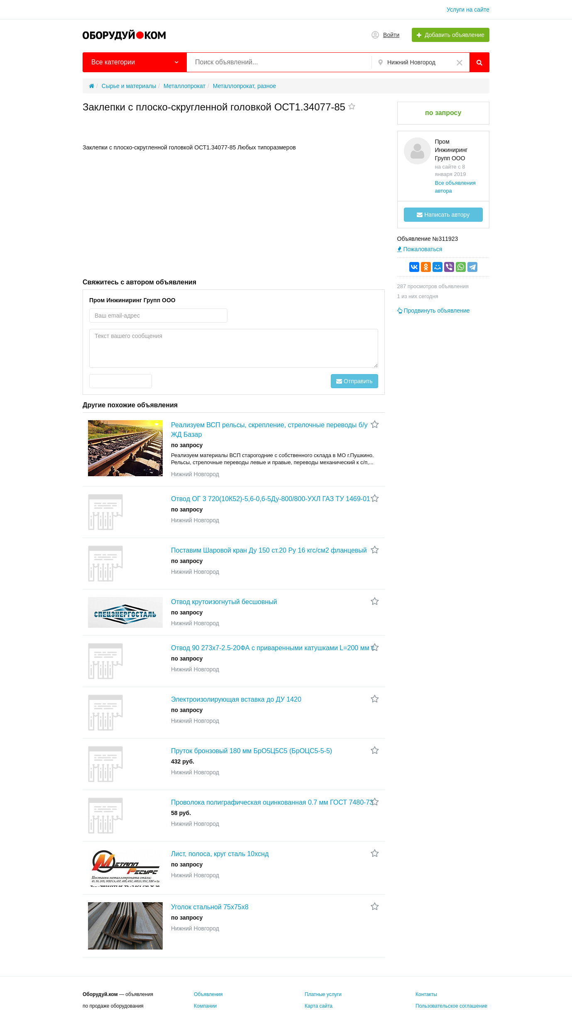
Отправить (354, 381)
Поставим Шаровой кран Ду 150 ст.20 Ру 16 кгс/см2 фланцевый (269, 550)
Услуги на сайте (468, 9)
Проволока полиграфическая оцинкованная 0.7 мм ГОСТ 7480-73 (272, 802)
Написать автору (443, 214)
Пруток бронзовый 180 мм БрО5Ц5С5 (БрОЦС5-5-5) (251, 750)
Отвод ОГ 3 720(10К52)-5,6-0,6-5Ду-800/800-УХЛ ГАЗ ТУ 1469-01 (270, 498)
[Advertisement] (234, 214)
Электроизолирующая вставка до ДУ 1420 (236, 699)
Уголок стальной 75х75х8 (210, 907)
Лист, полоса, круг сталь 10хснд (220, 853)
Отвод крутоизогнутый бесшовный (224, 601)
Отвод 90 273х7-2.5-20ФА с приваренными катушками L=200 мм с (272, 647)
